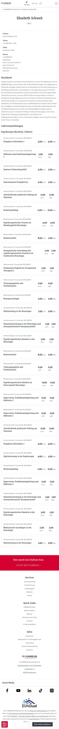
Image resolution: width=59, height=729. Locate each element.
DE (33, 3)
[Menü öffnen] (56, 3)
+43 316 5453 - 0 (29, 669)
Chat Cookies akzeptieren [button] (42, 724)
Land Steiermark (34, 719)
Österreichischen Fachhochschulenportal (21, 713)
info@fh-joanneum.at (29, 672)
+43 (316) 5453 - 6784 (9, 43)
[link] (29, 581)
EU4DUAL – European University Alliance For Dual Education (29, 716)
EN (36, 3)
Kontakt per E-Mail (8, 50)
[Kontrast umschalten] (27, 3)
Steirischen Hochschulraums (38, 711)
